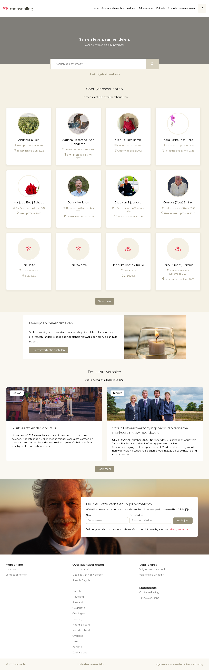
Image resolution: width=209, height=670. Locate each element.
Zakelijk (160, 8)
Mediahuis (99, 664)
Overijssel (78, 635)
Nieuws (16, 393)
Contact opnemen (16, 574)
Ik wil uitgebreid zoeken (104, 74)
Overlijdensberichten (112, 8)
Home (95, 8)
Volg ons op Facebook (152, 569)
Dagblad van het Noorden (87, 574)
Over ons (10, 569)
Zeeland (77, 647)
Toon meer (104, 301)
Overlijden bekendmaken (181, 8)
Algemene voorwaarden (169, 664)
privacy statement (180, 529)
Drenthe (77, 591)
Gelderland (78, 607)
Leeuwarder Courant (84, 569)
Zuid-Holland (79, 652)
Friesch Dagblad (82, 580)
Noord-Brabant (81, 624)
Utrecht (77, 641)
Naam (89, 515)
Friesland (77, 602)
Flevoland (78, 596)
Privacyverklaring (149, 597)
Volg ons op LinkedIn (151, 574)
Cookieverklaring (149, 592)
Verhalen (131, 8)
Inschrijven (182, 520)
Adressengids (146, 8)
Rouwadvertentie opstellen (49, 350)
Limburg (77, 619)
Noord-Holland (81, 630)
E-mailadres (136, 515)
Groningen (78, 613)
